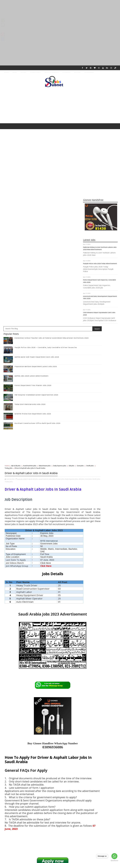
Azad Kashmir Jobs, (45, 318)
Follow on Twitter (101, 479)
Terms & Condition (51, 72)
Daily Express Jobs (59, 305)
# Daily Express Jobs (62, 733)
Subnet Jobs (21, 819)
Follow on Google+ (101, 484)
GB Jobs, (8, 321)
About (15, 72)
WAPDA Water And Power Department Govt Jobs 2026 (37, 197)
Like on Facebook (101, 474)
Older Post (75, 806)
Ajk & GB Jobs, (33, 318)
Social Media (89, 72)
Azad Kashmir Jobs (29, 305)
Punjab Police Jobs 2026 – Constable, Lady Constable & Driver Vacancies (46, 187)
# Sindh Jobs (19, 736)
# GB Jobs (75, 733)
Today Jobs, (31, 321)
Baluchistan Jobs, (59, 318)
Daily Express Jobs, (71, 318)
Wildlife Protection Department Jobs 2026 (33, 253)
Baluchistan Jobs (45, 305)
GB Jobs (71, 305)
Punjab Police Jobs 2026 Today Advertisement (100, 265)
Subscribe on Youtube (101, 494)
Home (6, 72)
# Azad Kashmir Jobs (30, 733)
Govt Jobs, (14, 321)
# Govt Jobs (8, 736)
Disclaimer (66, 72)
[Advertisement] (60, 16)
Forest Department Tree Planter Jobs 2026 (33, 225)
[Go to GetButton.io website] (114, 860)
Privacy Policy (35, 72)
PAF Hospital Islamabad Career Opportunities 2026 (36, 235)
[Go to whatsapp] (114, 856)
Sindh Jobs (14, 308)
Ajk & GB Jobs (16, 305)
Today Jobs (24, 308)
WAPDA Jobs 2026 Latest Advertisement (31, 216)
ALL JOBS (77, 72)
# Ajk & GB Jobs (15, 733)
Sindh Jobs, (22, 321)
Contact (23, 72)
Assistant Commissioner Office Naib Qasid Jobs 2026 (37, 263)
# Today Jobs (30, 736)
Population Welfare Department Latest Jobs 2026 (36, 206)
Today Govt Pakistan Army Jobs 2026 (30, 244)
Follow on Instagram (101, 489)
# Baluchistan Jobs (46, 733)
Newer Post (9, 806)
